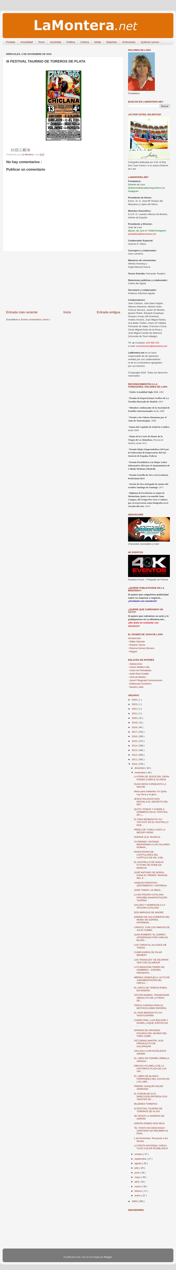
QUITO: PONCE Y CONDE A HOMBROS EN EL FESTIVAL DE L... (151, 812)
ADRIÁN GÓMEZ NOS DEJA (149, 1123)
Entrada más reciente (22, 312)
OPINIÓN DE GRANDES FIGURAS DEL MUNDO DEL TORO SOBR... (150, 1033)
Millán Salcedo (136, 641)
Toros (41, 42)
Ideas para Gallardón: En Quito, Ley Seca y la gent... (150, 792)
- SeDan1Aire (135, 664)
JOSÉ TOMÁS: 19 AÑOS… (148, 890)
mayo (138, 1177)
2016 (135, 736)
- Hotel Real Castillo (138, 673)
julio (137, 1168)
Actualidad (26, 42)
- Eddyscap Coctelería (139, 683)
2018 (135, 727)
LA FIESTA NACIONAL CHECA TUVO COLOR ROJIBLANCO (151, 1147)
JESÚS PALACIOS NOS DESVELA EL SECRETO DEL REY (151, 802)
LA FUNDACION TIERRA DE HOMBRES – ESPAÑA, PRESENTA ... (149, 970)
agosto (138, 1163)
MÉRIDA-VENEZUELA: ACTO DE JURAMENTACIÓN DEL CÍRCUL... (152, 980)
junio (137, 1172)
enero (138, 1195)
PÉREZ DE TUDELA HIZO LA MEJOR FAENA (149, 831)
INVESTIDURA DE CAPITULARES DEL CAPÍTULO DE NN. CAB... (149, 855)
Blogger (108, 1257)
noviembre (140, 772)
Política (70, 42)
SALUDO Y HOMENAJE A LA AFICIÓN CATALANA (149, 906)
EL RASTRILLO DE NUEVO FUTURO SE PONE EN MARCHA (149, 865)
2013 (135, 750)
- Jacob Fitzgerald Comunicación (145, 680)
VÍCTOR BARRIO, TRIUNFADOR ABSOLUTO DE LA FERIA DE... (151, 998)
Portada (10, 42)
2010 (135, 764)
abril (137, 1181)
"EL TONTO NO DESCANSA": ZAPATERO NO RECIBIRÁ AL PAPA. (151, 1131)
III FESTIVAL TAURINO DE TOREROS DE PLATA (148, 1110)
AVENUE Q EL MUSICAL (147, 837)
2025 (135, 699)
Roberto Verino (136, 645)
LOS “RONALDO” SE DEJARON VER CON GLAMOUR (151, 961)
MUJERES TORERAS (145, 1104)
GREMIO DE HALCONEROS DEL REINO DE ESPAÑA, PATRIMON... (152, 920)
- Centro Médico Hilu (139, 667)
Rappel (132, 651)
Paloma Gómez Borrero (141, 648)
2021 (135, 713)
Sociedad (55, 42)
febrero (139, 1191)
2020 (135, 718)
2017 (135, 732)
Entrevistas (128, 42)
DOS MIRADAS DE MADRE (149, 912)
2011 (135, 759)
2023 (135, 704)
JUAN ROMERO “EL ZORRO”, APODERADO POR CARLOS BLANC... (151, 937)
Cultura (84, 42)
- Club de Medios (137, 677)
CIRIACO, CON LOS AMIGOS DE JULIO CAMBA (152, 928)
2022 (135, 708)
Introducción (134, 638)
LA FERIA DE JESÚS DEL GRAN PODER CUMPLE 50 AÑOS (151, 778)
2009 (135, 1201)
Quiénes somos (150, 42)
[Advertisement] (63, 280)
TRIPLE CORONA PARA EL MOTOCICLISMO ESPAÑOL (150, 1006)
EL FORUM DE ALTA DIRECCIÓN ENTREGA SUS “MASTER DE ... (150, 1096)
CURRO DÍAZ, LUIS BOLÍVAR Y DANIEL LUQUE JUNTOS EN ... (151, 1023)
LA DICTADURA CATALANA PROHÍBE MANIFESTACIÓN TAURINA (150, 897)
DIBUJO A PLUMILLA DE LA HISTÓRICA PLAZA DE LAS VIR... (150, 1068)
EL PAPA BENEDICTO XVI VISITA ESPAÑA (148, 1014)
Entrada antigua (108, 312)
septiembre (141, 1159)
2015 (135, 741)
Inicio (67, 312)
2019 (135, 722)
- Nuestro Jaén (136, 687)
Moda (97, 42)
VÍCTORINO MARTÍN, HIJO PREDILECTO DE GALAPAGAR (148, 1043)
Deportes (111, 42)
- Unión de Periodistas (139, 670)
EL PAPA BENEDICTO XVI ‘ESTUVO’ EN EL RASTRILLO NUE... (151, 822)
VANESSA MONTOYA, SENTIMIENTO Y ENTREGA (150, 884)
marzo (138, 1186)
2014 (135, 745)
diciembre (140, 768)
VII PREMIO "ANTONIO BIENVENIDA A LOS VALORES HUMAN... (152, 844)
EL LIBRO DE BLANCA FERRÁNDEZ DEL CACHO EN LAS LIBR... (151, 1079)
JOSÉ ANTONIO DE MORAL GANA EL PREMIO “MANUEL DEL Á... (151, 875)
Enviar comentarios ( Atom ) (35, 319)
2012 (135, 755)
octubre (139, 1154)
